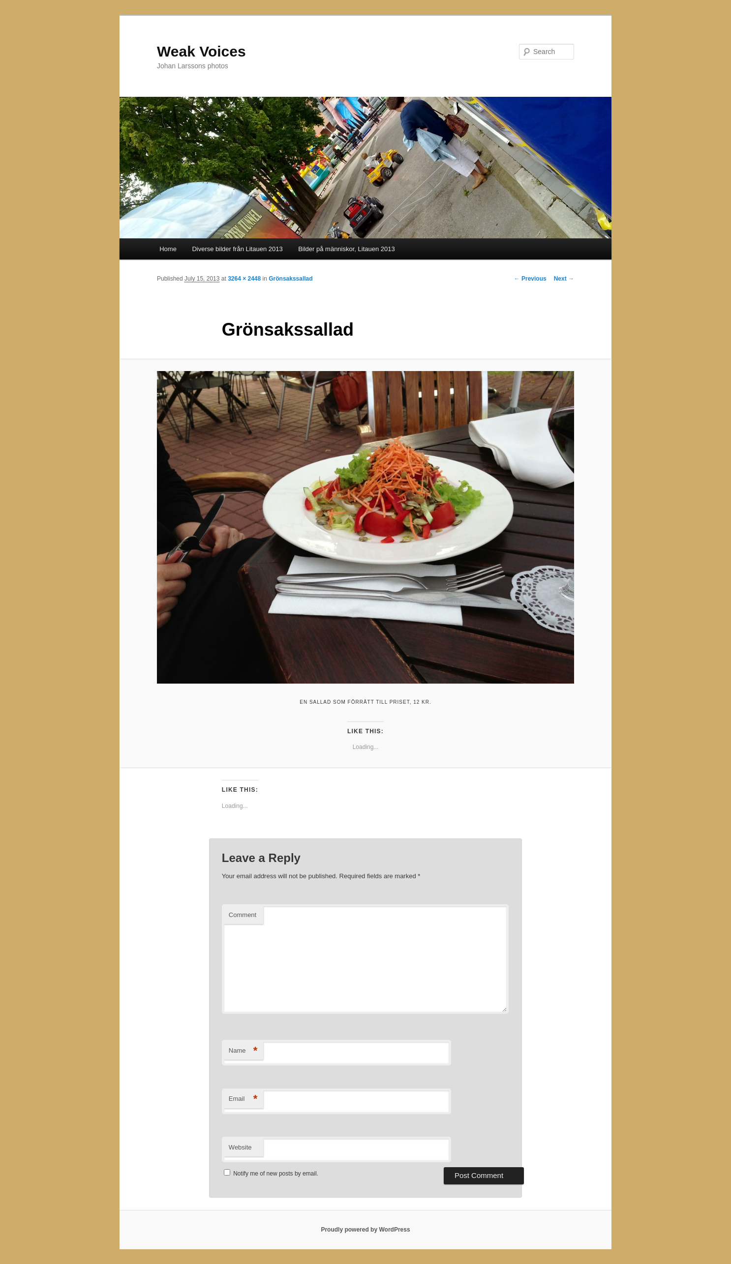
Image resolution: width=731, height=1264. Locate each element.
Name (243, 1051)
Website (240, 1147)
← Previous (530, 278)
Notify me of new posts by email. (275, 1173)
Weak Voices (201, 51)
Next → (564, 278)
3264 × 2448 (244, 278)
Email (243, 1099)
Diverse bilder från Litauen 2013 (237, 249)
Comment (242, 915)
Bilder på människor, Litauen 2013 (346, 249)
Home (168, 249)
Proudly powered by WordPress (365, 1229)
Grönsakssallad (290, 278)
